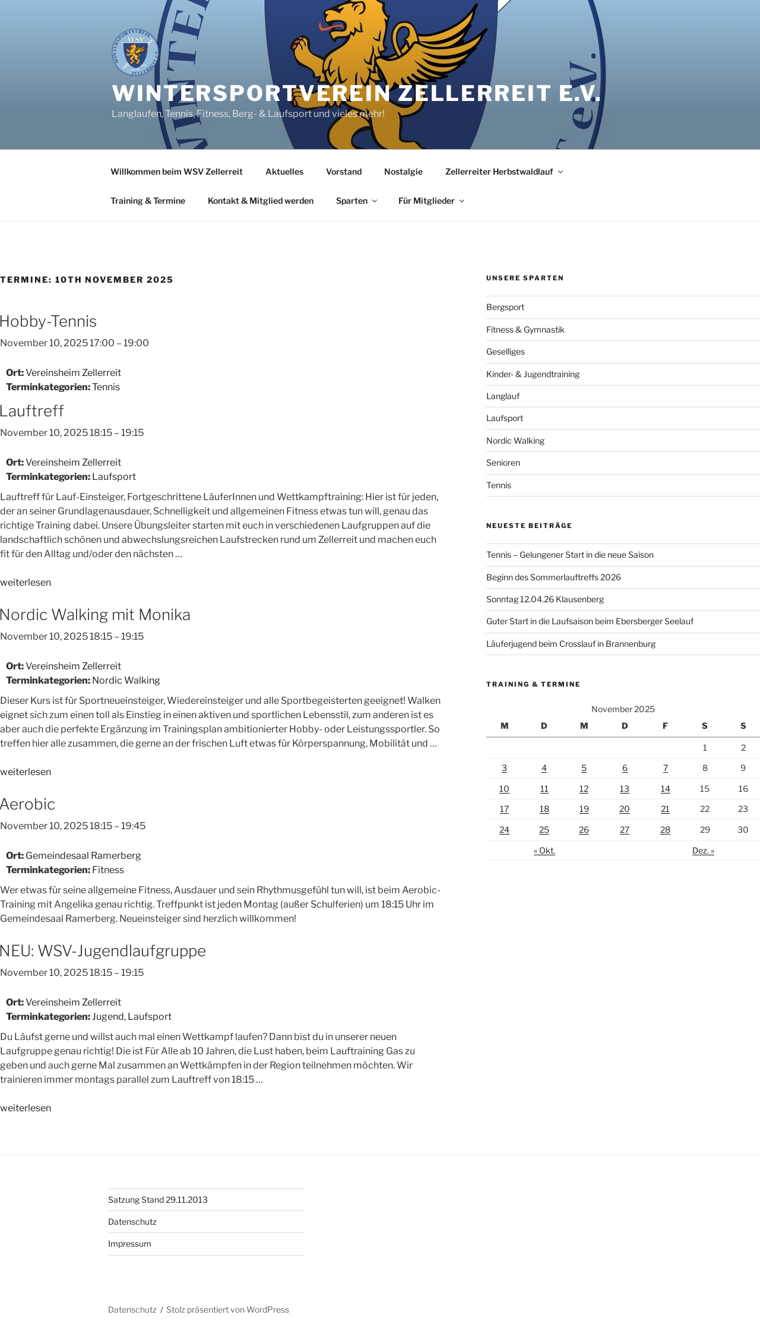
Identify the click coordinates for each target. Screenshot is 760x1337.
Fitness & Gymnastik (525, 329)
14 (665, 788)
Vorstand (344, 171)
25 (544, 829)
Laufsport (114, 476)
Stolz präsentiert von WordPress (227, 1309)
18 (544, 809)
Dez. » (703, 850)
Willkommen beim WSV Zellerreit (176, 171)
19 (584, 809)
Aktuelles (284, 171)
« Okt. (544, 850)
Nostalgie (403, 171)
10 (504, 788)
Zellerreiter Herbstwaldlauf (505, 171)
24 (504, 829)
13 (624, 788)
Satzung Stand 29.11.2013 (158, 1199)
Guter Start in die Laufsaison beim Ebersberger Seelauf (590, 621)
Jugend (108, 1016)
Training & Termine (147, 200)
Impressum (129, 1243)
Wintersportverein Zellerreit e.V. (357, 93)
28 (665, 829)
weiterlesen (25, 582)
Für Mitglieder (432, 200)
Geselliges (505, 351)
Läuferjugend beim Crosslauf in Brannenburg (571, 644)
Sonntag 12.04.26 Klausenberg (545, 599)
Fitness (108, 869)
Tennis (106, 387)
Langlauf (503, 396)
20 (624, 809)
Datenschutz (132, 1221)
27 (624, 829)
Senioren (503, 462)
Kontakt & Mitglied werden (261, 200)
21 (665, 809)
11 (544, 788)
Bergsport (505, 307)
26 (584, 829)
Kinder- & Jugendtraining (533, 374)
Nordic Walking (126, 680)
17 (504, 809)
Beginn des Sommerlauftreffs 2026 (553, 577)
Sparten (357, 200)
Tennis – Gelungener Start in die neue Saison (570, 554)
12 (584, 788)
